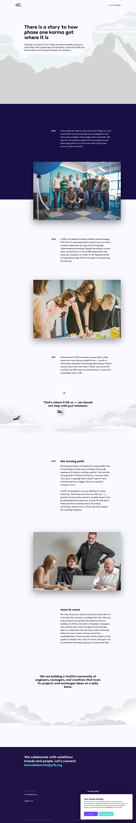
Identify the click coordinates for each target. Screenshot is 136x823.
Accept (91, 814)
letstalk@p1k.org (30, 794)
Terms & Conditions (81, 819)
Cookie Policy (109, 807)
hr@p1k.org (28, 801)
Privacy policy (104, 819)
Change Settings (106, 814)
